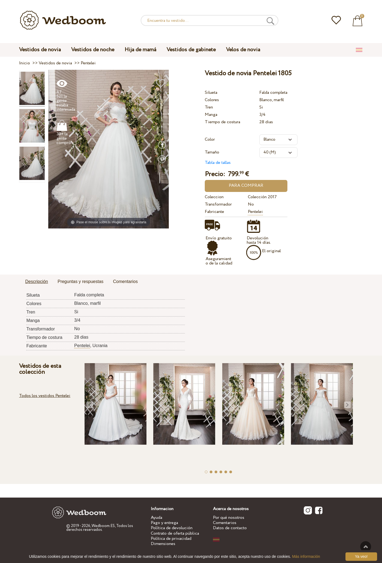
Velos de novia (243, 50)
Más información (306, 556)
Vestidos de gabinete (191, 50)
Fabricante (214, 211)
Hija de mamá (140, 50)
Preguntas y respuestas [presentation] (80, 281)
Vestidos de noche (92, 50)
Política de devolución (171, 528)
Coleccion (214, 197)
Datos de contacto (230, 528)
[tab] (36, 282)
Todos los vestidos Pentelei (44, 396)
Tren (209, 107)
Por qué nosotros (228, 517)
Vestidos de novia (40, 50)
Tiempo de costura (222, 122)
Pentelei (255, 212)
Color (210, 139)
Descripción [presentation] (36, 281)
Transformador (218, 204)
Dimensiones (163, 544)
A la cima (365, 546)
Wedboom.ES (103, 526)
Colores (212, 100)
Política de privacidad (171, 538)
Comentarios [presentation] (125, 281)
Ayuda (156, 517)
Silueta (211, 92)
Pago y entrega (164, 523)
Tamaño (212, 152)
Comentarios (224, 523)
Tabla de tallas (218, 162)
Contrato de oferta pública (175, 533)
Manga (211, 114)
